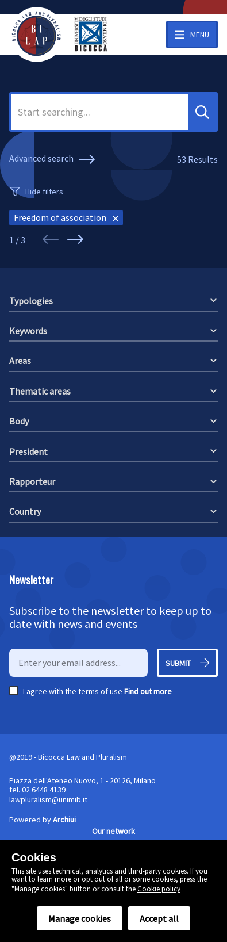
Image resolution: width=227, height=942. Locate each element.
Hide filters (44, 191)
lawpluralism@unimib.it (48, 799)
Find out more (148, 691)
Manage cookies (79, 918)
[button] (202, 112)
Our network (113, 831)
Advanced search (53, 159)
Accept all (159, 918)
